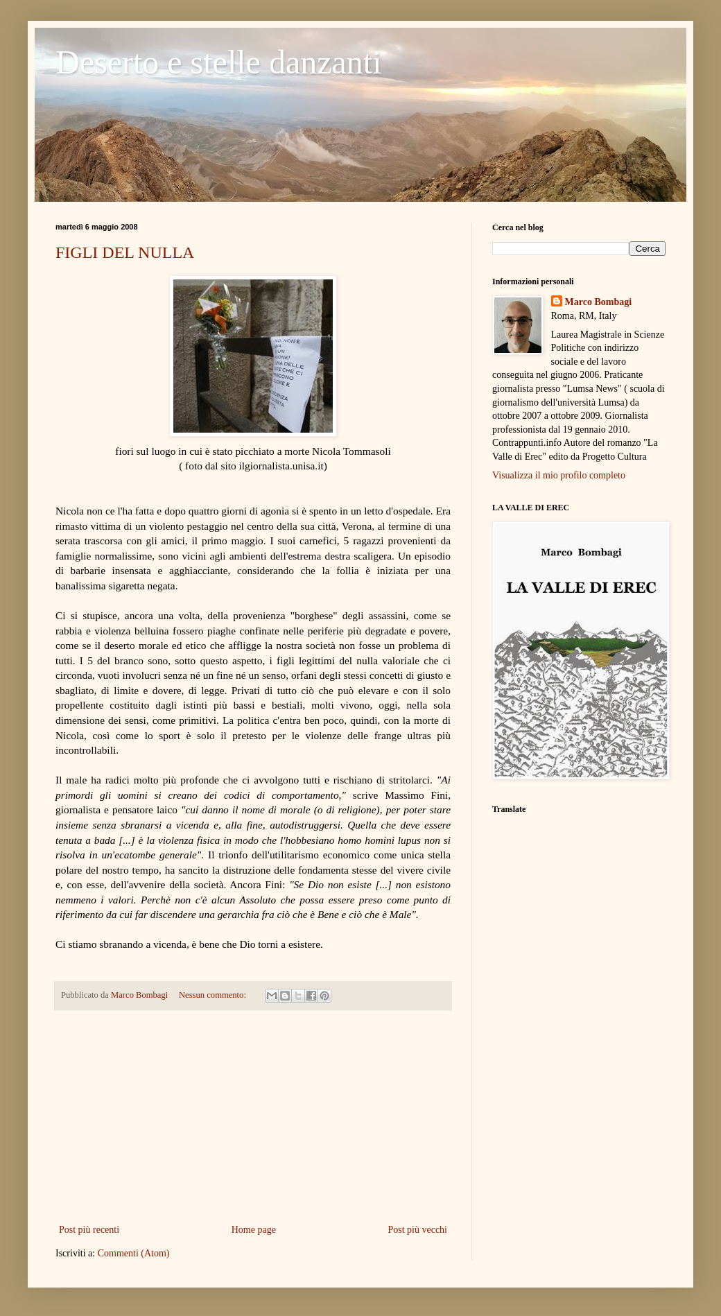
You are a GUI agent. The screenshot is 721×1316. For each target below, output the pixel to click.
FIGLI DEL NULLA (124, 252)
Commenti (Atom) (134, 1253)
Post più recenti (89, 1229)
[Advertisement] (253, 1117)
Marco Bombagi (598, 302)
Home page (254, 1229)
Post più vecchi (417, 1229)
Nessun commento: (213, 995)
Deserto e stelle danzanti (218, 62)
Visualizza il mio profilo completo (558, 475)
